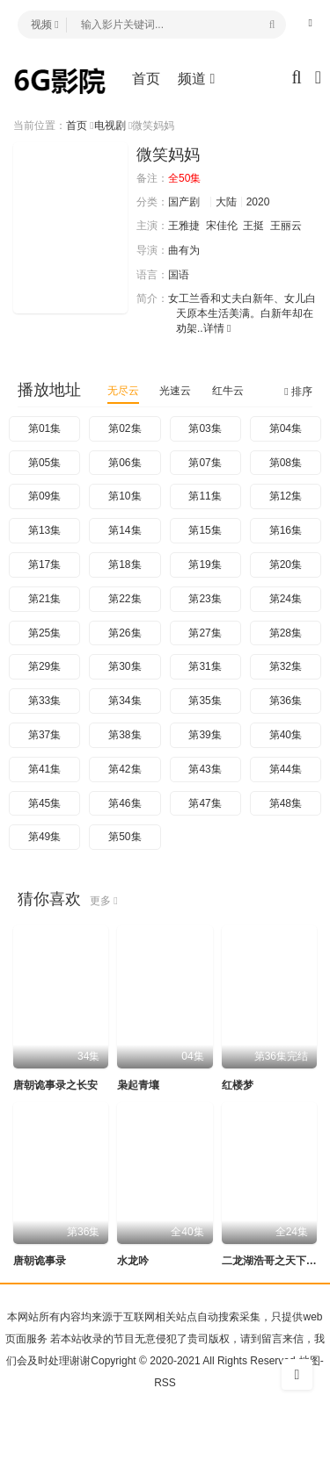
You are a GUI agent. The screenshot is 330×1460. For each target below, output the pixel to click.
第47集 (204, 803)
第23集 (204, 599)
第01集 (44, 428)
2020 (258, 202)
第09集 (44, 496)
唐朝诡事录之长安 (55, 1085)
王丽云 (286, 225)
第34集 (124, 700)
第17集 (44, 564)
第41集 (44, 769)
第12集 (285, 496)
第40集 (285, 735)
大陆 (226, 202)
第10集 (124, 496)
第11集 (204, 496)
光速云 (175, 391)
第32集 (285, 666)
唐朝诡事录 (39, 1261)
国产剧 (184, 202)
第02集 (124, 428)
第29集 (44, 666)
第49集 (44, 837)
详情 (217, 328)
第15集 (204, 530)
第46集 (124, 803)
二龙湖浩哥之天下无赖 (274, 1261)
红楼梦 (237, 1085)
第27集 (204, 633)
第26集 (124, 633)
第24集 (285, 599)
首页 (146, 78)
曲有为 (184, 250)
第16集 (285, 530)
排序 (298, 391)
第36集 (285, 700)
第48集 (285, 803)
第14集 (124, 530)
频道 (196, 78)
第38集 (124, 735)
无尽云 (123, 391)
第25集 (44, 633)
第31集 (204, 666)
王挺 (253, 225)
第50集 (124, 837)
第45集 (44, 803)
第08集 (285, 463)
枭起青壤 (138, 1085)
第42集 (124, 769)
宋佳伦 (222, 225)
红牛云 (228, 391)
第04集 (285, 428)
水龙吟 (133, 1261)
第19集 (204, 564)
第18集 (124, 564)
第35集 (204, 700)
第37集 (44, 735)
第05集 (44, 463)
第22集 (124, 599)
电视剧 (110, 125)
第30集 (124, 666)
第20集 (285, 564)
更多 (104, 901)
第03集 (204, 428)
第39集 (204, 735)
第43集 (204, 769)
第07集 (204, 463)
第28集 (285, 633)
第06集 (124, 463)
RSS (165, 1383)
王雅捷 (184, 225)
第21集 (44, 599)
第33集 (44, 700)
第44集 (285, 769)
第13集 (44, 530)
